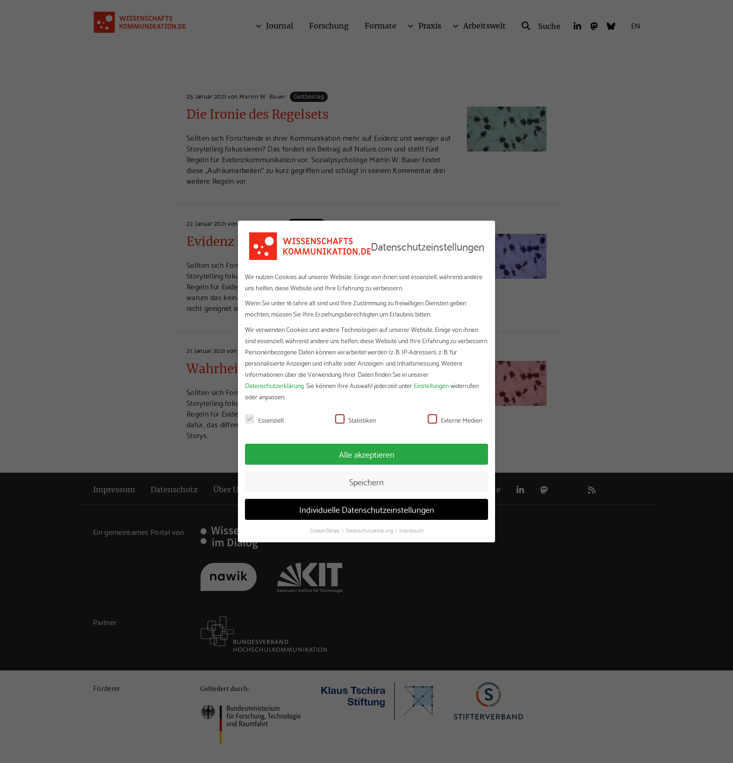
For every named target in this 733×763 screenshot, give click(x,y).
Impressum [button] (411, 530)
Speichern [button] (366, 482)
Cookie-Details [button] (325, 530)
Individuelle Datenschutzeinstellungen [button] (366, 509)
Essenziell (264, 419)
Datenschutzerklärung (274, 385)
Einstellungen (431, 385)
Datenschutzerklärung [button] (370, 530)
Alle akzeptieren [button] (367, 454)
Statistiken (355, 419)
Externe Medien (455, 419)
